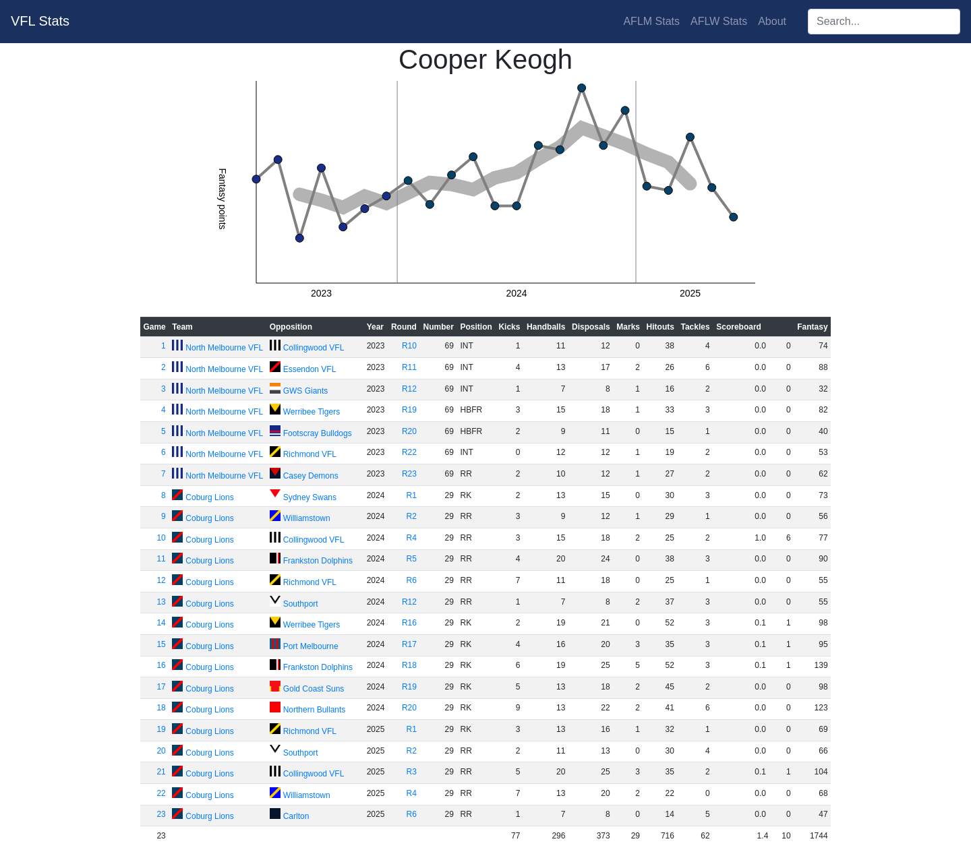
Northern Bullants (314, 709)
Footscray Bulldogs (317, 433)
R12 (409, 389)
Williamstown (306, 518)
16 (160, 665)
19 (160, 729)
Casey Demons (311, 476)
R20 (409, 431)
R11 (409, 367)
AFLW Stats (718, 21)
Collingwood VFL (314, 348)
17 (160, 687)
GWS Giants (305, 391)
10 (160, 538)
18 (160, 707)
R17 (409, 644)
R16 (409, 623)
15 (160, 644)
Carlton (296, 816)
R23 (409, 474)
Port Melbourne (311, 646)
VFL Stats (40, 20)
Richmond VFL (309, 454)
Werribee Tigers (311, 412)
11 (160, 558)
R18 (409, 665)
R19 (409, 410)
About (772, 21)
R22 (409, 452)
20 (160, 751)
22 (160, 793)
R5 (412, 558)
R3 (412, 771)
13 (160, 602)
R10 (409, 345)
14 (160, 623)
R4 (412, 538)
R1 (412, 495)
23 (160, 814)
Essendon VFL (309, 369)
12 (160, 580)
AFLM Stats (651, 21)
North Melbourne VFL (224, 348)
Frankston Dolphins (318, 560)
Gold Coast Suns (314, 689)
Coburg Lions (209, 497)
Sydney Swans (309, 497)
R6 (412, 580)
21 (160, 771)
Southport (300, 604)
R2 (412, 516)
